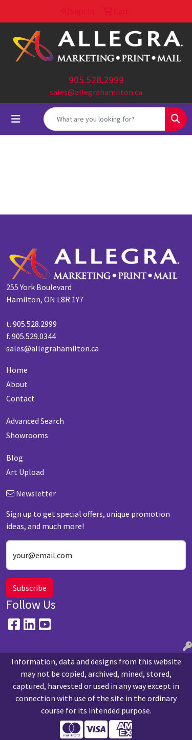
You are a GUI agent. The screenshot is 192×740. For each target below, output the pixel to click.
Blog (14, 457)
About (17, 384)
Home (17, 370)
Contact (20, 398)
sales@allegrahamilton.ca (96, 92)
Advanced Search (35, 421)
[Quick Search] (104, 119)
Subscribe (30, 588)
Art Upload (25, 472)
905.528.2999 (96, 79)
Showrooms (27, 435)
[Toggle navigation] (16, 119)
